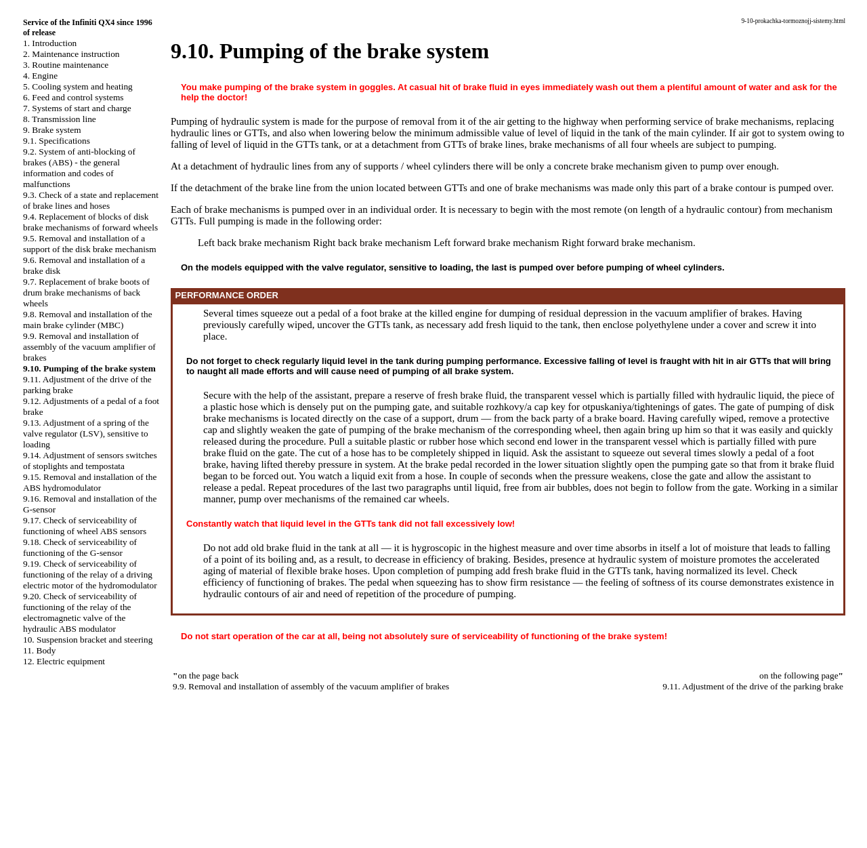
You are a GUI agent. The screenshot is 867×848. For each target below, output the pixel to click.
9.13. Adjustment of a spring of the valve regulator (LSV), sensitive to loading (86, 433)
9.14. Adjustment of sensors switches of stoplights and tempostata (90, 460)
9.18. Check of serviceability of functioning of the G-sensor (80, 547)
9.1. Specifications (56, 141)
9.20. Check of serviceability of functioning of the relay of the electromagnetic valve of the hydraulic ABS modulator (80, 612)
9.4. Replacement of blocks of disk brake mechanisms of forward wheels (90, 222)
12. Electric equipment (64, 661)
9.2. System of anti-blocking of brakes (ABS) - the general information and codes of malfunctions (79, 167)
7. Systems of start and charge (77, 108)
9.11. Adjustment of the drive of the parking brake (752, 686)
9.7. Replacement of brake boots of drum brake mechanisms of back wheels (86, 292)
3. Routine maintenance (65, 65)
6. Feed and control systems (73, 97)
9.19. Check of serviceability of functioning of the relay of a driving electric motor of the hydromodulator (90, 574)
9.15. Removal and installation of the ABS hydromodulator (89, 482)
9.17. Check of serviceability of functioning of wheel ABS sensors (84, 525)
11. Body (39, 650)
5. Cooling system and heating (78, 86)
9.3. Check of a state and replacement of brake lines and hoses (90, 200)
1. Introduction (50, 43)
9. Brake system (52, 130)
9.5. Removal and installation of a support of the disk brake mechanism (89, 243)
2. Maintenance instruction (71, 54)
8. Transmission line (59, 119)
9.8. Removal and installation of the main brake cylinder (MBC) (87, 319)
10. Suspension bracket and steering (87, 639)
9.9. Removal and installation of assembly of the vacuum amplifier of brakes (89, 347)
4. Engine (40, 75)
